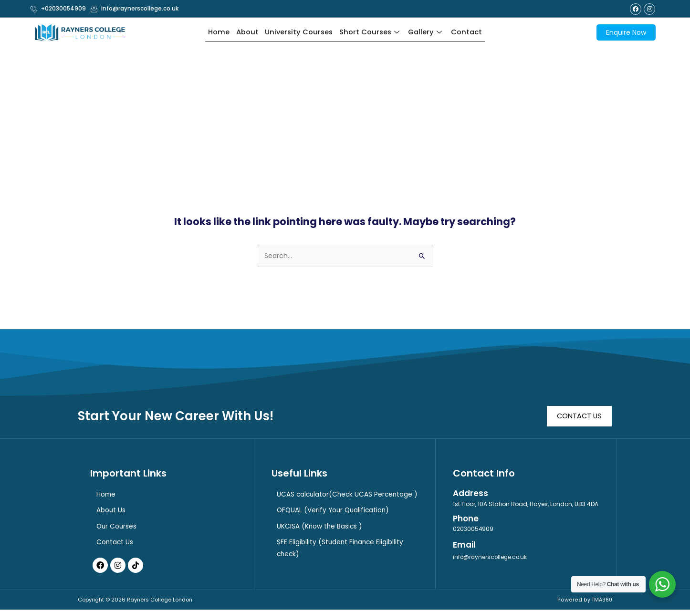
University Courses (298, 32)
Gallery (428, 32)
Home (216, 32)
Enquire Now (626, 32)
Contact (469, 32)
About (245, 32)
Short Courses (371, 32)
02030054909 (473, 530)
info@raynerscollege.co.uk (491, 558)
